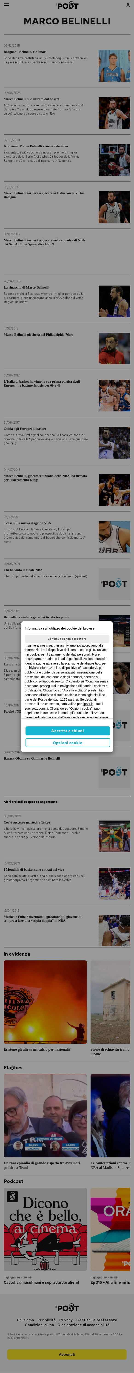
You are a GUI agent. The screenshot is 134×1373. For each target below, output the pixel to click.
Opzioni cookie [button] (68, 742)
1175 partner (69, 699)
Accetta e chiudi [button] (67, 730)
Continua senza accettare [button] (67, 639)
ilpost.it (88, 704)
